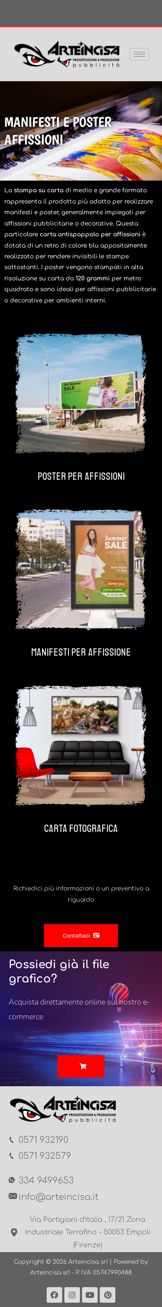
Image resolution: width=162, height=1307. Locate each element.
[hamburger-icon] (139, 54)
